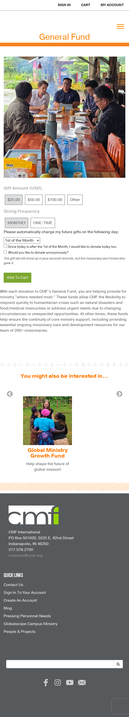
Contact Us (13, 585)
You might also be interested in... (64, 376)
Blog (8, 608)
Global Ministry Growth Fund (48, 453)
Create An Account (20, 600)
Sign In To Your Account (25, 592)
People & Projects (19, 631)
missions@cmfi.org (26, 555)
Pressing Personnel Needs (27, 616)
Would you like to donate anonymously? (38, 252)
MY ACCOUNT (112, 5)
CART (85, 5)
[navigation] (64, 5)
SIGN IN (64, 5)
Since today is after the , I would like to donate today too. (62, 246)
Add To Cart (17, 277)
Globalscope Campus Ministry (31, 624)
